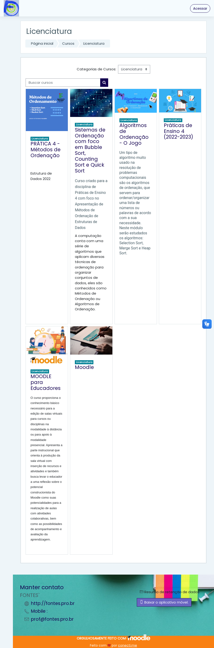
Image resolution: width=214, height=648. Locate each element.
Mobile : (39, 611)
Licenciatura (93, 43)
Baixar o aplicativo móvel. (164, 602)
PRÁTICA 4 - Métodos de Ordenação (46, 149)
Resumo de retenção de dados (169, 591)
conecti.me (127, 645)
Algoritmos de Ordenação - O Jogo (134, 134)
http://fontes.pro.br (53, 603)
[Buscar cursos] (63, 82)
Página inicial (42, 43)
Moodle (84, 367)
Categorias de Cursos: (96, 69)
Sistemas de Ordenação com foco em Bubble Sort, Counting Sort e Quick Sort (90, 150)
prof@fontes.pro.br (52, 619)
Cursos (68, 43)
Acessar (200, 8)
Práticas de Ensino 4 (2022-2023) (178, 131)
